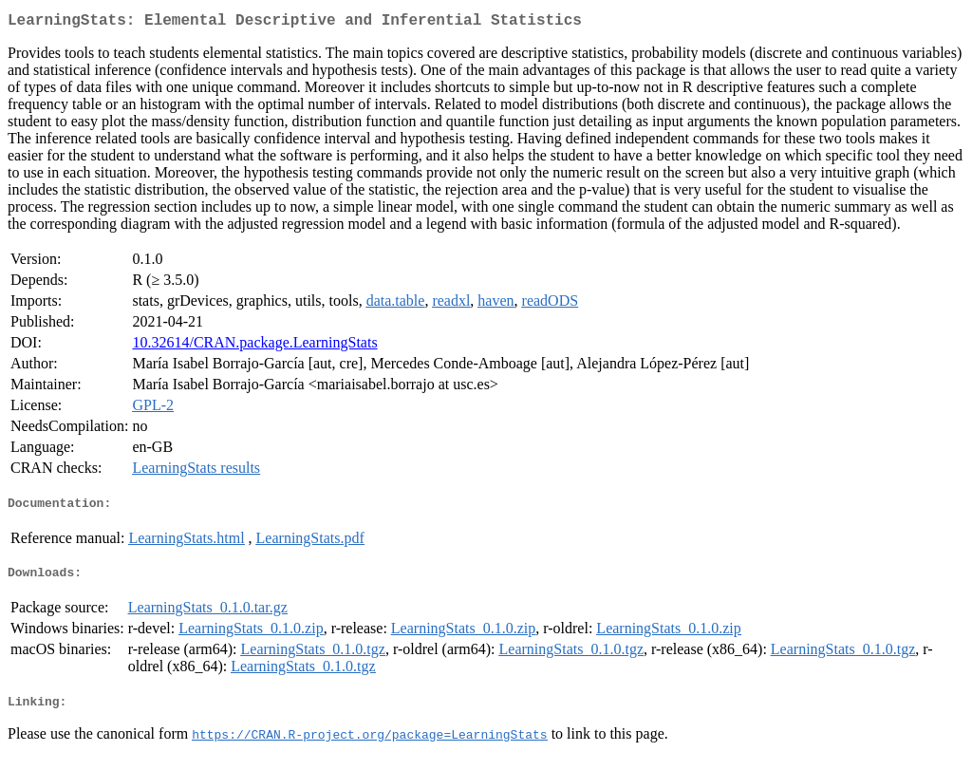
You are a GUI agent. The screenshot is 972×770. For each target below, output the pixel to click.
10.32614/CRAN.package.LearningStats (254, 346)
